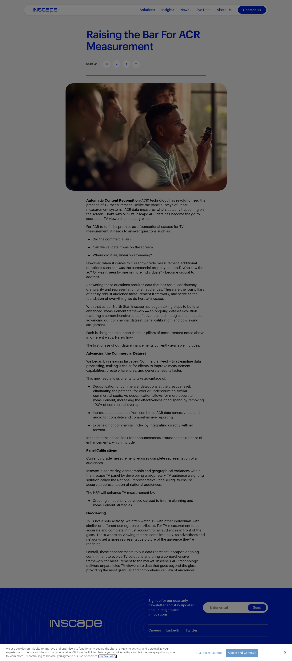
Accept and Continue (242, 652)
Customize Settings (209, 652)
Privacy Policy (107, 656)
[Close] (285, 652)
